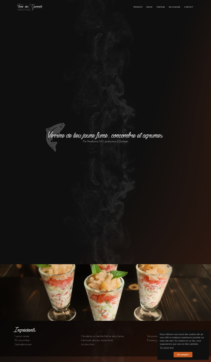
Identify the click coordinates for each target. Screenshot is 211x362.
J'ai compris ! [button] (183, 355)
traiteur (160, 7)
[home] (30, 7)
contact (188, 7)
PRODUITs (138, 7)
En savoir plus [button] (167, 348)
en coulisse (174, 7)
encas (149, 7)
